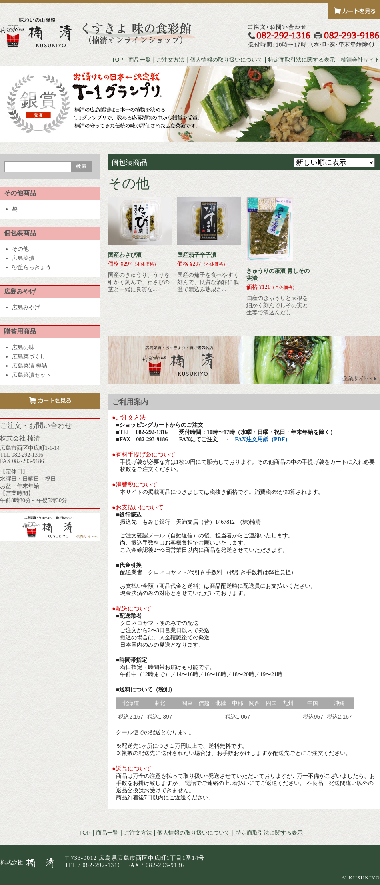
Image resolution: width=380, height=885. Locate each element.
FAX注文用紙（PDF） (262, 439)
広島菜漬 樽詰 (29, 366)
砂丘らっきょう (31, 267)
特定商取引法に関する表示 (301, 59)
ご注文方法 (170, 59)
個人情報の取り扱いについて (226, 59)
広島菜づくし (29, 357)
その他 (20, 249)
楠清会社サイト (360, 59)
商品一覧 (139, 59)
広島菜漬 (23, 258)
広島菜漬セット (31, 375)
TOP (117, 59)
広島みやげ (26, 307)
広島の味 (23, 347)
